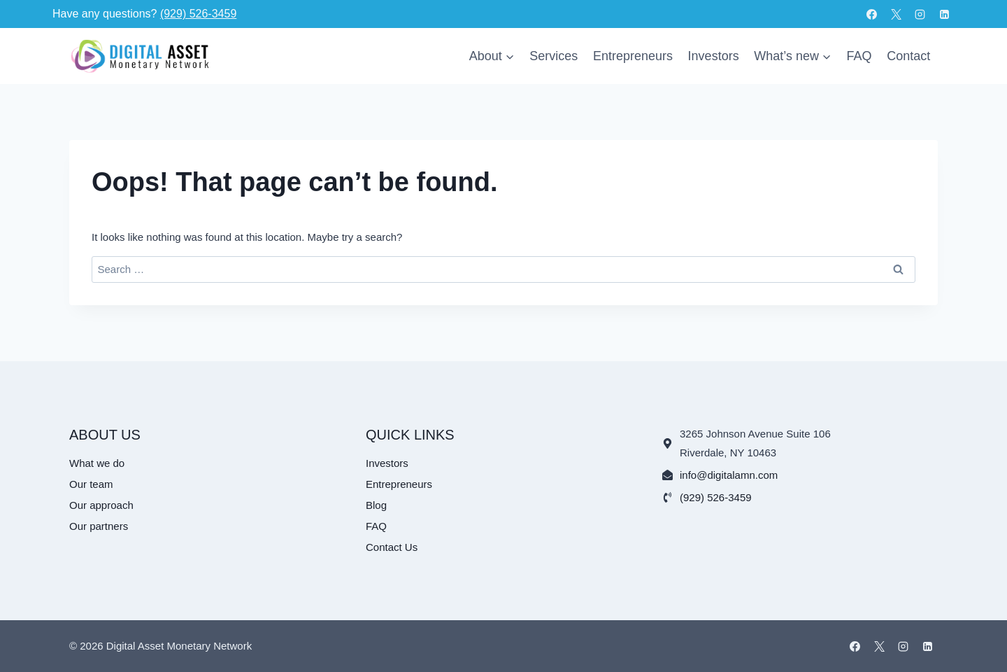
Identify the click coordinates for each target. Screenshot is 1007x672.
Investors (713, 56)
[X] (895, 14)
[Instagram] (920, 14)
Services (553, 56)
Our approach (101, 505)
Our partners (98, 526)
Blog (376, 505)
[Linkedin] (944, 14)
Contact (908, 56)
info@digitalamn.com (729, 475)
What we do (96, 463)
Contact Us (391, 547)
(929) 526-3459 (198, 14)
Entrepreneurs (633, 56)
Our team (91, 484)
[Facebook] (872, 14)
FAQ (859, 56)
